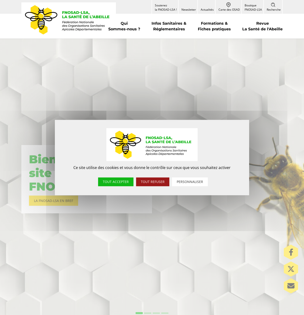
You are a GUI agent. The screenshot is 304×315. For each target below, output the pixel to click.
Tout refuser (153, 181)
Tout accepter (116, 181)
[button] (124, 26)
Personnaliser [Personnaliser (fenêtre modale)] (190, 181)
